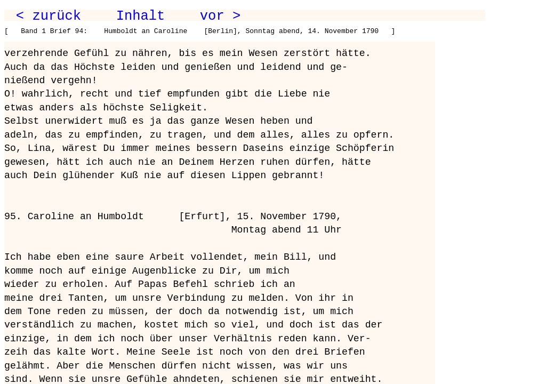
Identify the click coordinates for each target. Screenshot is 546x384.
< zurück (48, 16)
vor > (220, 16)
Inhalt (140, 16)
